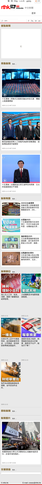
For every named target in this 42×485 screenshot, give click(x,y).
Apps (28, 1)
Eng (15, 1)
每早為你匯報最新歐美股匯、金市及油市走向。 (10, 385)
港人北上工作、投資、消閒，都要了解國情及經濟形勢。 (10, 297)
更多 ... (14, 64)
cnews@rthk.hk (35, 483)
